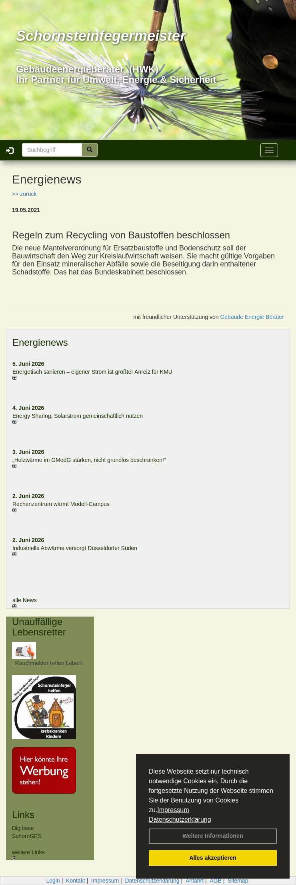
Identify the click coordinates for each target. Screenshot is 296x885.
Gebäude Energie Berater (252, 317)
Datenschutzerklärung (180, 819)
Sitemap (238, 880)
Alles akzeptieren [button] (212, 858)
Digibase (23, 828)
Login (53, 880)
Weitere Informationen (212, 836)
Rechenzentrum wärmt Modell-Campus (61, 504)
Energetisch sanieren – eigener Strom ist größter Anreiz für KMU (92, 372)
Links (23, 814)
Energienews (40, 342)
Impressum (173, 809)
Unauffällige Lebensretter (39, 626)
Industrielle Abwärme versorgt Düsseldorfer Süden (74, 548)
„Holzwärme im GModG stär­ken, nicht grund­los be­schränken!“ (89, 460)
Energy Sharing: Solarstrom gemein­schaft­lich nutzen (77, 416)
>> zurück (24, 194)
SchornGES (27, 836)
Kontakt (75, 880)
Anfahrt (195, 880)
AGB (216, 880)
